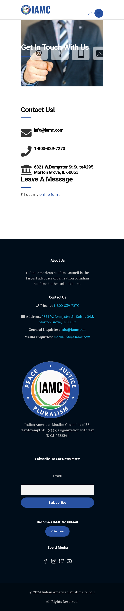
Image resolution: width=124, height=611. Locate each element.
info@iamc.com (73, 329)
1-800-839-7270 (66, 305)
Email (57, 476)
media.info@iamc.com (72, 336)
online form (49, 194)
